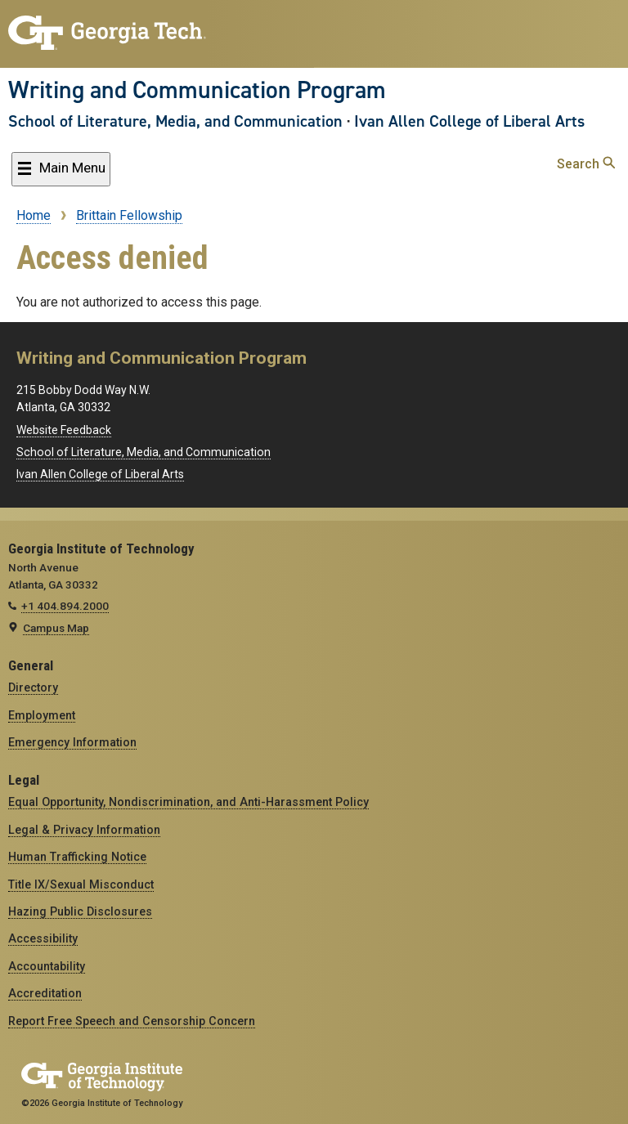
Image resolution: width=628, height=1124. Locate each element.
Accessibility (43, 938)
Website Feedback (63, 430)
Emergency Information (72, 742)
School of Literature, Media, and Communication (175, 121)
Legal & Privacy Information (84, 829)
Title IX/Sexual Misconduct (81, 884)
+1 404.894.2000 (65, 605)
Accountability (46, 966)
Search (586, 164)
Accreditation (45, 993)
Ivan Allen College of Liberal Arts (469, 121)
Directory (33, 687)
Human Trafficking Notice (77, 856)
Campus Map (56, 627)
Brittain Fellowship (129, 215)
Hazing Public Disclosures (80, 911)
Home (33, 215)
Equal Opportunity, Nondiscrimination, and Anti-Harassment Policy (188, 801)
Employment (41, 715)
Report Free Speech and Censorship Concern (131, 1021)
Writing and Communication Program (197, 90)
